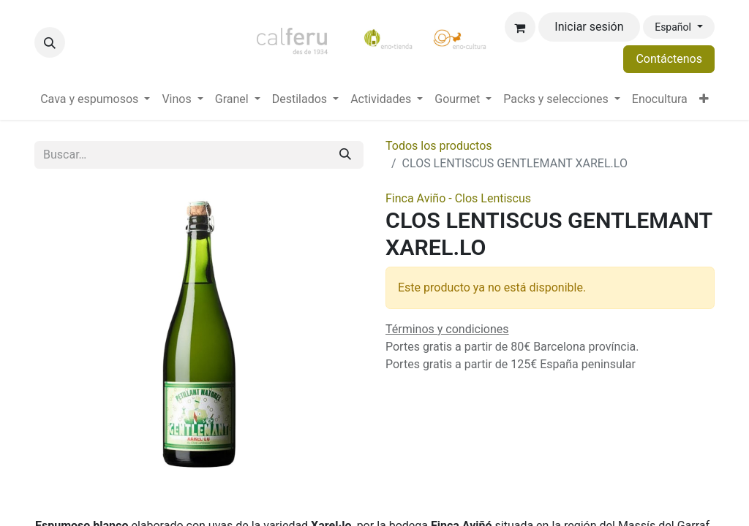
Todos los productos (438, 146)
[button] (49, 42)
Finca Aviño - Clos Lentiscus (458, 198)
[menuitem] (95, 99)
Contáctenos (669, 59)
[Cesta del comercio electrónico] (520, 27)
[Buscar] (345, 155)
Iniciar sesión (588, 27)
